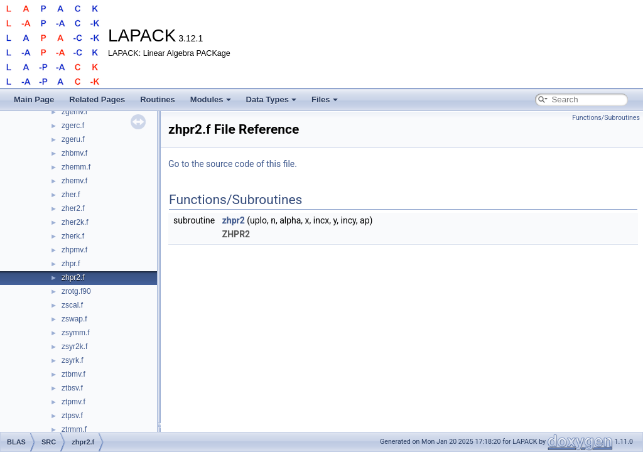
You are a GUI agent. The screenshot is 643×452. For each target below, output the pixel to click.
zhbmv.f (74, 153)
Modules (210, 99)
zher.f (71, 194)
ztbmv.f (73, 374)
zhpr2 (233, 220)
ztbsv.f (72, 388)
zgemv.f (74, 111)
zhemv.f (74, 180)
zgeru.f (73, 139)
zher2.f (73, 208)
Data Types (271, 99)
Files (324, 99)
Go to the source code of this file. (232, 164)
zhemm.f (76, 167)
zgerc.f (73, 125)
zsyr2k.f (74, 346)
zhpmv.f (74, 249)
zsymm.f (76, 332)
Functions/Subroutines (606, 118)
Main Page (34, 99)
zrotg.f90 (76, 291)
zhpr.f (71, 263)
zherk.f (73, 236)
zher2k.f (75, 222)
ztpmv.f (73, 401)
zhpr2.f (73, 277)
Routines (157, 99)
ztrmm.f (74, 429)
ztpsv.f (72, 415)
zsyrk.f (73, 360)
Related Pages (97, 99)
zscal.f (72, 305)
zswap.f (74, 319)
